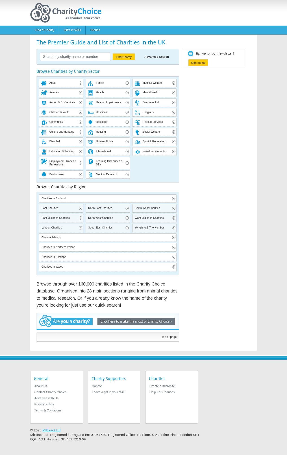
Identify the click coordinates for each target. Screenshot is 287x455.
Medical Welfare (152, 82)
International (103, 151)
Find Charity (124, 57)
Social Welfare (151, 131)
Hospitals (101, 121)
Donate (97, 386)
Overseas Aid (151, 102)
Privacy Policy (44, 404)
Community (56, 121)
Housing (101, 131)
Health (100, 92)
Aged (52, 82)
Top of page (169, 337)
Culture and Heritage (61, 131)
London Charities (51, 227)
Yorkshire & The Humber (149, 227)
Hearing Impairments (108, 102)
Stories (95, 30)
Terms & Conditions (47, 410)
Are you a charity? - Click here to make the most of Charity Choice (108, 321)
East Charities (49, 208)
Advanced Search (156, 56)
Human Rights (104, 141)
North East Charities (100, 208)
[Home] (67, 13)
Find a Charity (44, 30)
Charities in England (53, 198)
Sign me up (198, 62)
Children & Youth (59, 112)
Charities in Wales (52, 266)
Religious (148, 112)
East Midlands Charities (55, 218)
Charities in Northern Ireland (58, 247)
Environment (56, 174)
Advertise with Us (46, 398)
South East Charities (100, 227)
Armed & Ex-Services (62, 102)
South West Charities (147, 208)
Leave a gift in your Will (108, 392)
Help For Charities (162, 392)
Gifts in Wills (72, 30)
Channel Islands (51, 237)
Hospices (101, 112)
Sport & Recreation (154, 141)
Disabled (54, 141)
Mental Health (151, 92)
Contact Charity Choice (50, 392)
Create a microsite (162, 386)
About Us (40, 386)
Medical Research (106, 174)
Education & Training (61, 151)
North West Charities (100, 218)
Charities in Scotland (53, 257)
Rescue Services (153, 121)
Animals (54, 92)
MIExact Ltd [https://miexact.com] (51, 430)
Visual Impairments (154, 151)
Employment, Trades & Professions (62, 163)
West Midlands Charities (149, 218)
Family (100, 82)
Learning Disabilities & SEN (109, 163)
